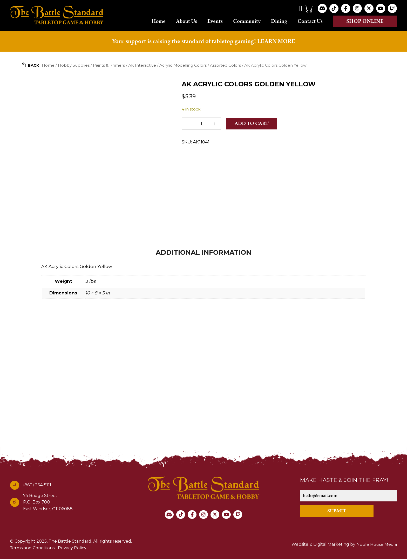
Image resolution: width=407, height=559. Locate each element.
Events (215, 21)
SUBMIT (338, 510)
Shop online (365, 21)
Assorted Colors (225, 65)
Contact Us (310, 21)
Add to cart (252, 123)
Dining (279, 21)
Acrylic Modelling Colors (183, 65)
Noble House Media (376, 544)
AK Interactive (142, 65)
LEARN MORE (276, 41)
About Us (186, 21)
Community (247, 21)
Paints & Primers (109, 65)
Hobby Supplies (74, 65)
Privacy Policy (72, 547)
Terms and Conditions (32, 547)
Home (159, 21)
